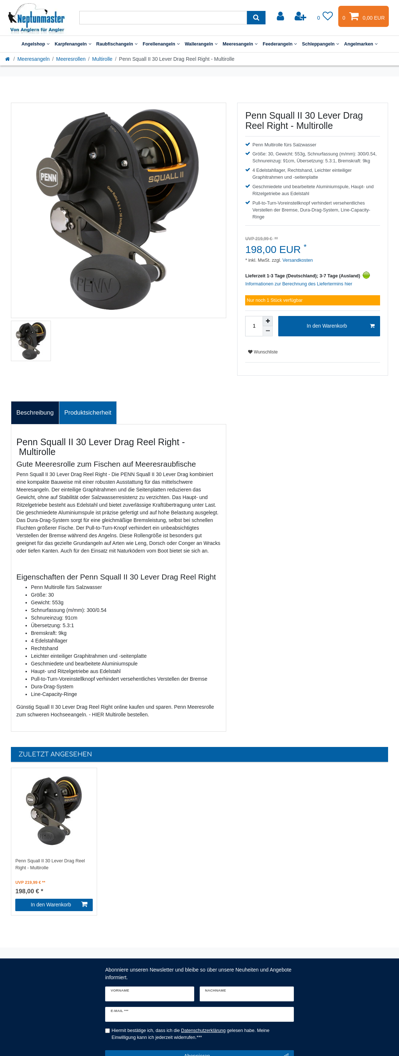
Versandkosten (297, 260)
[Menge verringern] (268, 331)
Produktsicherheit (88, 412)
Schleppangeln (320, 44)
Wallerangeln (201, 44)
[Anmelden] (281, 16)
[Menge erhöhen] (268, 321)
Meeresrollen (70, 59)
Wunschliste (263, 352)
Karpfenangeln (73, 44)
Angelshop (35, 44)
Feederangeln (280, 44)
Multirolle (102, 59)
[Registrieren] (301, 16)
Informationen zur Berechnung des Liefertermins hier (298, 283)
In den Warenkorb (341, 326)
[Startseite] (8, 59)
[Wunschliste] (325, 16)
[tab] (35, 412)
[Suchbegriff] (163, 17)
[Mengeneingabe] (254, 326)
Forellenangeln (161, 44)
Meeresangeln (240, 44)
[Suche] (256, 17)
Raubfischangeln (117, 44)
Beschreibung (35, 412)
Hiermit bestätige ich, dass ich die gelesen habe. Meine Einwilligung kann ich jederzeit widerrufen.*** (191, 1034)
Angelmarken (361, 44)
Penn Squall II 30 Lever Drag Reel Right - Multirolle (50, 864)
